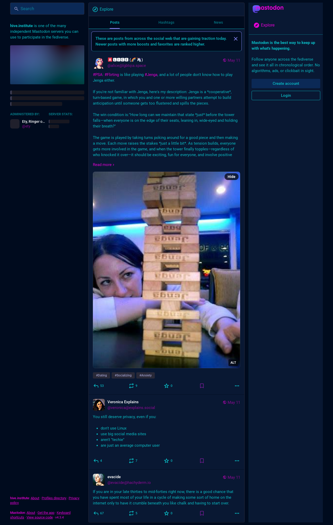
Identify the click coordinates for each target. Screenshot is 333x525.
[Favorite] (168, 386)
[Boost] (133, 386)
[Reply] (99, 386)
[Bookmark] (202, 386)
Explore (102, 9)
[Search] (47, 9)
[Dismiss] (236, 39)
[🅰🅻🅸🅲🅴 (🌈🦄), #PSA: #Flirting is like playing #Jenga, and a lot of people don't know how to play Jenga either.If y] (166, 224)
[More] (237, 386)
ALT (233, 362)
